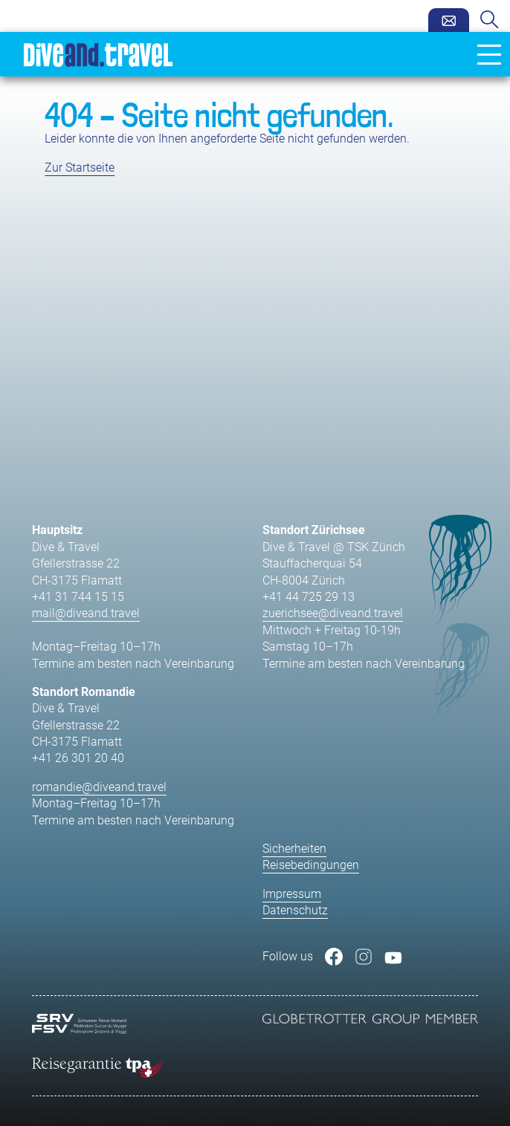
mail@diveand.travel (86, 613)
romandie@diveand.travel (99, 787)
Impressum (291, 894)
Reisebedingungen (310, 865)
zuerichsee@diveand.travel (332, 613)
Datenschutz (295, 910)
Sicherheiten (294, 849)
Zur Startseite (79, 167)
